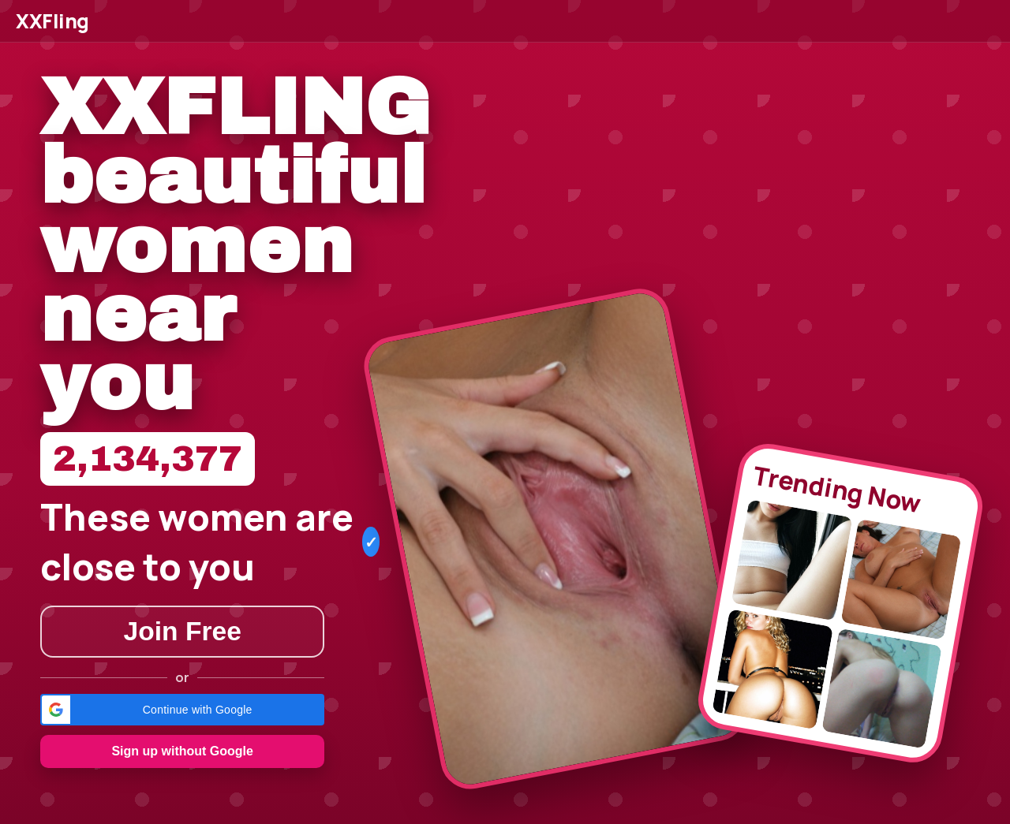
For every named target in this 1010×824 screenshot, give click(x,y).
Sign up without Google (182, 751)
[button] (182, 709)
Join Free (182, 631)
